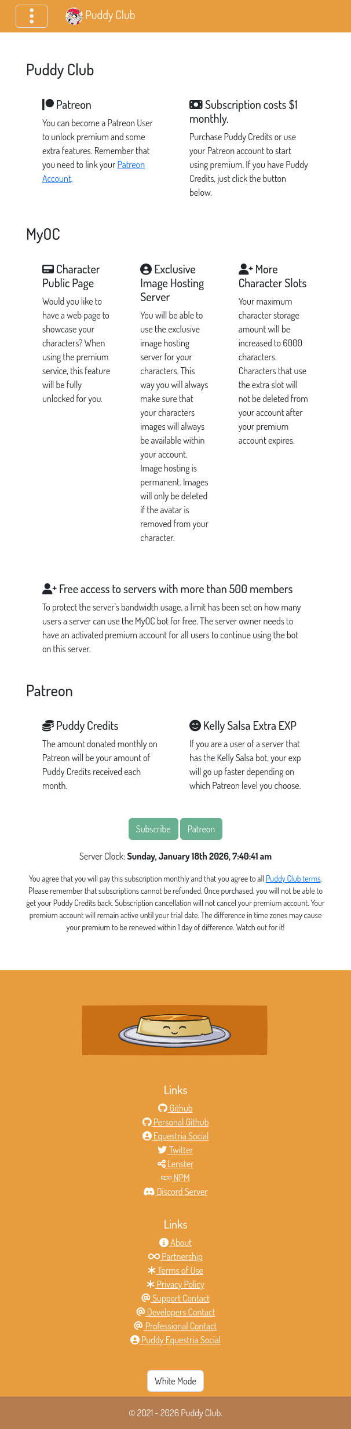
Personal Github (175, 1122)
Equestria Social (175, 1136)
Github (175, 1108)
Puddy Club (100, 16)
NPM (175, 1177)
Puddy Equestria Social (175, 1340)
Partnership (175, 1256)
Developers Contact (175, 1312)
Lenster (176, 1163)
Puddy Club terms (293, 878)
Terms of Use (175, 1270)
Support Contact (175, 1298)
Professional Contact (175, 1326)
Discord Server (175, 1191)
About (175, 1242)
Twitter (175, 1150)
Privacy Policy (175, 1284)
